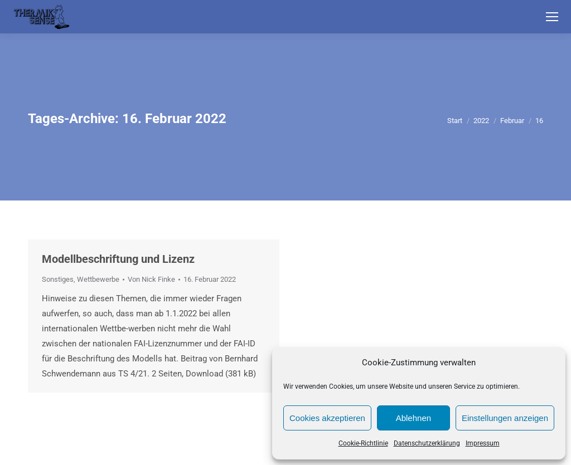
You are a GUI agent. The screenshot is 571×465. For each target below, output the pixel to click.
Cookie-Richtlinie (363, 443)
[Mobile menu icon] (552, 17)
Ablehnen (413, 418)
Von (151, 279)
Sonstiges (58, 279)
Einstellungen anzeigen (505, 418)
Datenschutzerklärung (427, 443)
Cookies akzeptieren (327, 418)
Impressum (483, 443)
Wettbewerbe (98, 279)
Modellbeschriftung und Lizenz (118, 259)
